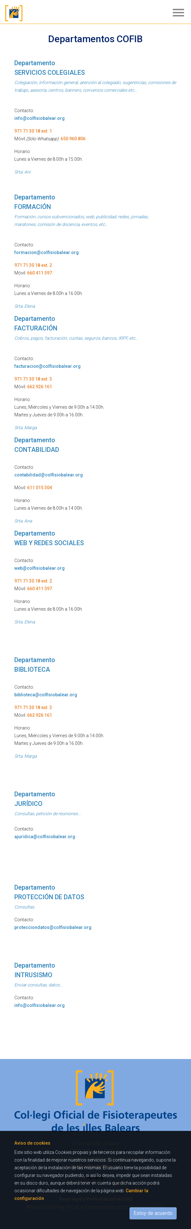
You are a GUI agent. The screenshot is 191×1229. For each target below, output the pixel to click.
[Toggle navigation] (176, 13)
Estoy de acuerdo (153, 1213)
